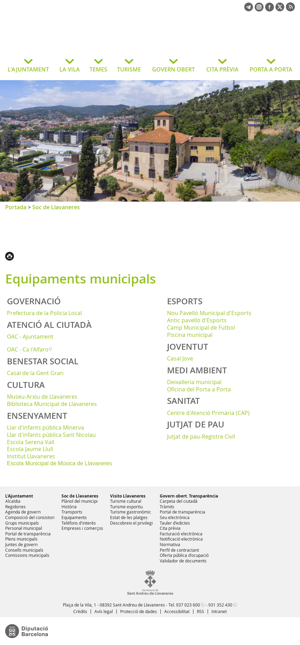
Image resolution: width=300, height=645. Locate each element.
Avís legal (103, 611)
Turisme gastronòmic (130, 512)
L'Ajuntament (19, 496)
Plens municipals (21, 539)
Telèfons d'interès (78, 523)
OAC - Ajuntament (30, 336)
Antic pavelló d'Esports (197, 320)
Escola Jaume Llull (30, 449)
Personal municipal (23, 528)
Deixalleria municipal (194, 382)
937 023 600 (188, 605)
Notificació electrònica (181, 539)
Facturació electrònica (181, 533)
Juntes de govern (21, 544)
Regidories (15, 506)
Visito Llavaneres (127, 496)
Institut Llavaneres (31, 456)
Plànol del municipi (79, 501)
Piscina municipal (189, 335)
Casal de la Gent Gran (35, 373)
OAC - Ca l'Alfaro (28, 349)
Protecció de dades (138, 611)
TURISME (129, 69)
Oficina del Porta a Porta (199, 389)
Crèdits (80, 611)
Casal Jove (180, 358)
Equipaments (74, 517)
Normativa (170, 544)
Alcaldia (12, 501)
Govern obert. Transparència (189, 496)
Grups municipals (22, 523)
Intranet (219, 611)
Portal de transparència (28, 533)
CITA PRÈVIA (222, 69)
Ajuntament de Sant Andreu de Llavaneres (60, 39)
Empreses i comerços (82, 528)
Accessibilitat (177, 611)
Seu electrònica (175, 517)
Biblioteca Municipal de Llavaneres (52, 404)
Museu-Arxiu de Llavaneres (42, 396)
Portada (15, 207)
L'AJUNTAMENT (28, 69)
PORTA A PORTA (271, 69)
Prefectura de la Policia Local (44, 313)
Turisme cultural (125, 501)
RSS (200, 611)
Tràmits (167, 506)
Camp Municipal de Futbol (201, 327)
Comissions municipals (27, 555)
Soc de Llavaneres (56, 207)
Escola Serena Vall (30, 442)
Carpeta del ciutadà (179, 501)
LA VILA (69, 69)
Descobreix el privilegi (131, 523)
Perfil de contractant (179, 550)
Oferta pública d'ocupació (184, 555)
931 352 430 (220, 605)
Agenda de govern (23, 512)
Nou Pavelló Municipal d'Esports (209, 313)
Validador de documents (183, 560)
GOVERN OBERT (173, 69)
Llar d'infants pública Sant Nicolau (51, 435)
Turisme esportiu (126, 506)
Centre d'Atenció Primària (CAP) (208, 413)
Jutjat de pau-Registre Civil (201, 436)
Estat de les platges (129, 517)
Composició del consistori (30, 517)
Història (69, 506)
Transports (71, 512)
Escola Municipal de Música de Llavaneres (59, 463)
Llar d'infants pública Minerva (45, 427)
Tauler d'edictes (175, 523)
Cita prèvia (170, 528)
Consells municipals (24, 550)
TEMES (98, 69)
